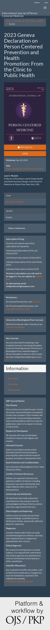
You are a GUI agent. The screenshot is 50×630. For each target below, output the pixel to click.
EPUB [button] (25, 153)
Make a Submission (16, 228)
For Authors (13, 384)
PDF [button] (31, 147)
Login (46, 2)
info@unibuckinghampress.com (19, 581)
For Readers (13, 378)
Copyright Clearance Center (18, 309)
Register (37, 2)
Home (8, 21)
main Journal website (15, 327)
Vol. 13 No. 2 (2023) (34, 21)
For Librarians (14, 390)
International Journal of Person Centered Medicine (19, 14)
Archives (18, 21)
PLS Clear (36, 301)
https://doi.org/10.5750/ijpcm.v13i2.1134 (24, 169)
